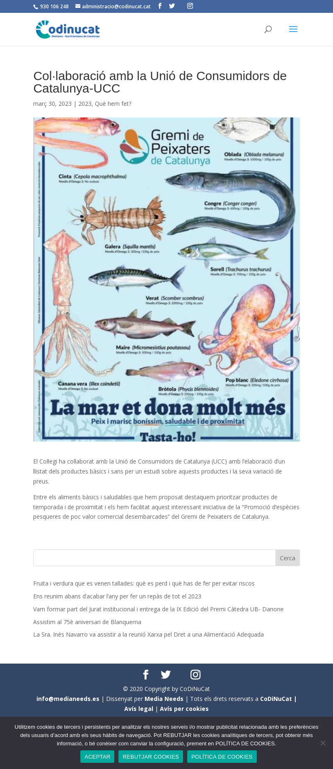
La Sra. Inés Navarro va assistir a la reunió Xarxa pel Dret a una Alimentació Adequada (148, 634)
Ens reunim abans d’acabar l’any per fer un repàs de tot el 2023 (117, 596)
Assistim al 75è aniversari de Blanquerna (87, 622)
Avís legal (138, 709)
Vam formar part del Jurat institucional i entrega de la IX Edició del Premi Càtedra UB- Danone (158, 609)
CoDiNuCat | (278, 699)
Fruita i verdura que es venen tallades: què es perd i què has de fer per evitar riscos (144, 583)
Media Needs (164, 699)
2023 (85, 103)
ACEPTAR (97, 757)
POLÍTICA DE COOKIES (222, 757)
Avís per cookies (184, 709)
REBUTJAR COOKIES (151, 757)
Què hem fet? (113, 103)
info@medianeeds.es (67, 699)
